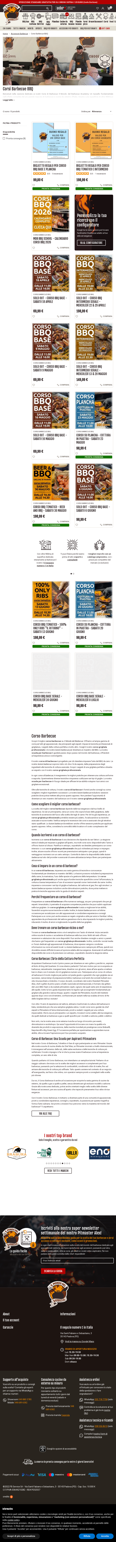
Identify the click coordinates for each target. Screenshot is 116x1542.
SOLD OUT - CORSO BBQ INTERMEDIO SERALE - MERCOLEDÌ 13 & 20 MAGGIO (91, 370)
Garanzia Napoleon (12, 1380)
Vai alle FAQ (45, 1113)
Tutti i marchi (19, 28)
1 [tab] (71, 573)
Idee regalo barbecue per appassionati (21, 1340)
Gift (104, 28)
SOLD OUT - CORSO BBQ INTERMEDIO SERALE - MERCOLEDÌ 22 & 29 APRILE (91, 301)
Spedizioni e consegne (71, 1314)
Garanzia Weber (10, 1385)
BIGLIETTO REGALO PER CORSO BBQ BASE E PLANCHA (49, 167)
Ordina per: (86, 111)
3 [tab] (51, 1153)
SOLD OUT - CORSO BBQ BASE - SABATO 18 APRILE (50, 300)
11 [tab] (69, 1153)
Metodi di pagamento (70, 1310)
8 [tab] (62, 1153)
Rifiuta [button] (87, 1536)
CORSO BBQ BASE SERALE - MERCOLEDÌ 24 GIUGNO (47, 698)
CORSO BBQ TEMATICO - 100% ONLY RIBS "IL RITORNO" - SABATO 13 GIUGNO (49, 628)
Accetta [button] (105, 1536)
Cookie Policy (66, 1323)
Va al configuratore (91, 242)
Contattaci (8, 1327)
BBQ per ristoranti (88, 28)
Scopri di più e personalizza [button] (21, 1536)
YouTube (9, 1346)
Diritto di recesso (68, 1327)
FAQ (5, 1323)
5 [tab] (55, 1153)
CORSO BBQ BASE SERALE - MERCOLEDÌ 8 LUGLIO (90, 698)
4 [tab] (53, 1153)
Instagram (13, 1346)
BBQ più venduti (50, 28)
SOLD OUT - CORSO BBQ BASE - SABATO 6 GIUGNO (93, 508)
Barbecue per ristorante (14, 1336)
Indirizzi (6, 1367)
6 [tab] (58, 1153)
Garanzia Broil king (12, 1389)
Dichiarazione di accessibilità (73, 1332)
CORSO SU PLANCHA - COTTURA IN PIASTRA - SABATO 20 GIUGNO (93, 628)
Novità (30, 28)
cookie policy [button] (13, 1520)
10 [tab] (67, 1153)
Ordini (5, 1363)
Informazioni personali (13, 1359)
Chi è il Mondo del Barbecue (16, 1310)
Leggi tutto (8, 100)
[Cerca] (37, 8)
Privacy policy (66, 1318)
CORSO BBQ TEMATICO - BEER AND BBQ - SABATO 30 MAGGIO (49, 508)
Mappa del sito (67, 1336)
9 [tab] (65, 1153)
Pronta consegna (16, 138)
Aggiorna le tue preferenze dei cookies (78, 1340)
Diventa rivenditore (12, 1314)
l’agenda (65, 1448)
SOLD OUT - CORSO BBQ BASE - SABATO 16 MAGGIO (50, 437)
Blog (5, 1332)
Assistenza (8, 1318)
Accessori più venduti (68, 28)
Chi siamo (7, 28)
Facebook (4, 1346)
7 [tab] (60, 1153)
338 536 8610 (101, 1459)
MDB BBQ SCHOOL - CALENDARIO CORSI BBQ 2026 (50, 240)
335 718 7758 (101, 1432)
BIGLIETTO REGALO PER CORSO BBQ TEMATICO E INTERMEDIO (92, 167)
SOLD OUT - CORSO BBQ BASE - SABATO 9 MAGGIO (50, 368)
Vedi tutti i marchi (58, 1160)
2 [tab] (73, 573)
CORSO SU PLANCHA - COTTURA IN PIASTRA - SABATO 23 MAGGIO (93, 438)
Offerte (38, 28)
